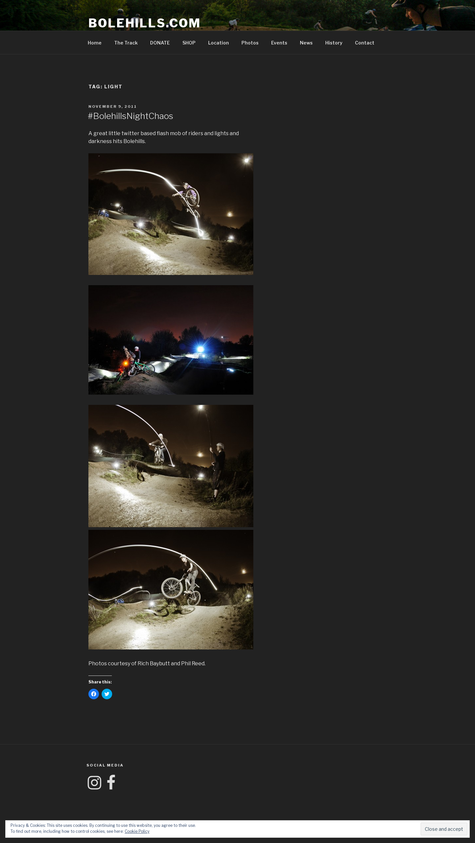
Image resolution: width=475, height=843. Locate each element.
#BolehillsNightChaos (130, 116)
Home (95, 42)
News (306, 42)
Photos (250, 42)
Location (218, 42)
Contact (364, 42)
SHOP (189, 42)
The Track (126, 42)
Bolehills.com (144, 23)
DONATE (160, 42)
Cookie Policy (137, 831)
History (333, 42)
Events (279, 42)
